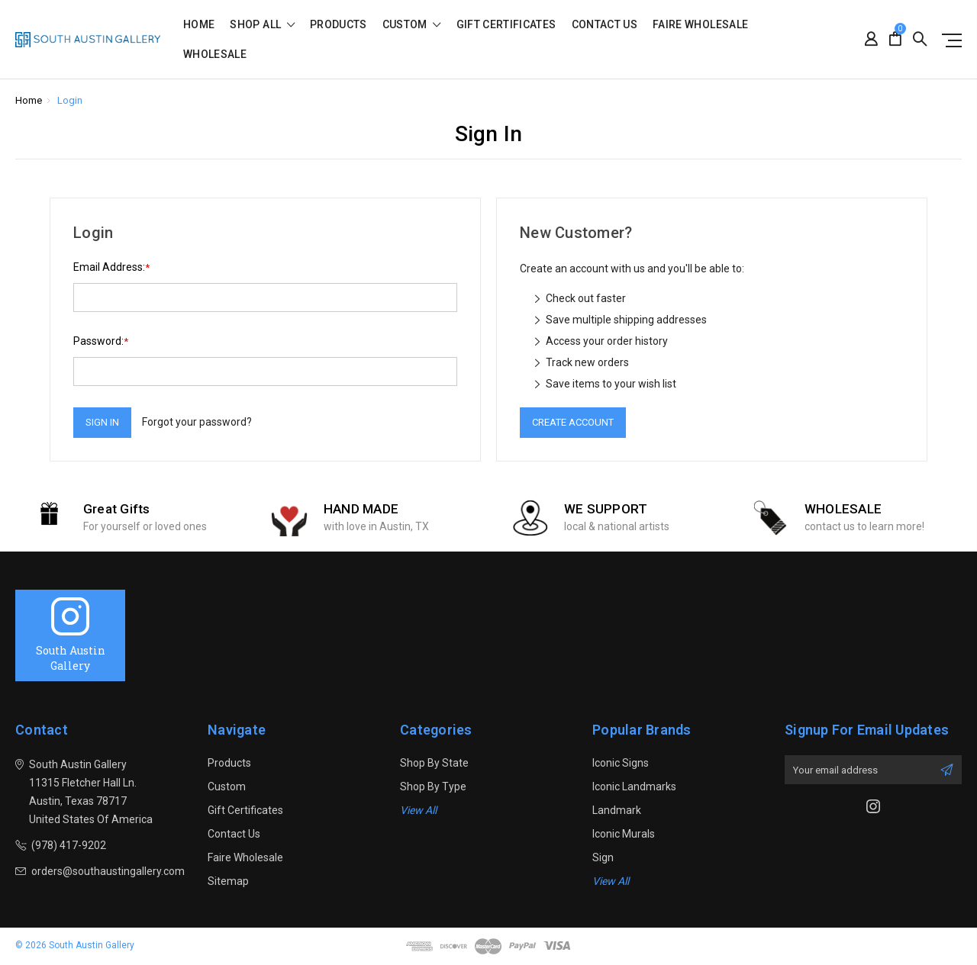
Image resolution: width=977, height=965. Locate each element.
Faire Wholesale (700, 25)
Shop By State (434, 763)
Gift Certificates (506, 25)
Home (198, 25)
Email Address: (111, 267)
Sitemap (228, 881)
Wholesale (215, 54)
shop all (262, 25)
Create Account (573, 422)
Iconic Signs (620, 763)
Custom (411, 25)
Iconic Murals (623, 834)
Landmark (616, 810)
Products (338, 25)
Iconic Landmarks (634, 786)
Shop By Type (433, 786)
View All (418, 810)
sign (603, 857)
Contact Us (605, 25)
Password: (100, 341)
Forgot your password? (197, 422)
